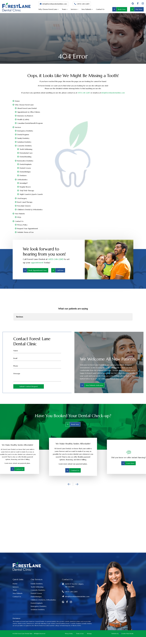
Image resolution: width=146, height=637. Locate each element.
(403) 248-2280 (81, 4)
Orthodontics (22, 179)
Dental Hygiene (23, 134)
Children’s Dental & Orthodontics (30, 209)
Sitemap (89, 633)
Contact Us (100, 9)
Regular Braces (25, 187)
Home (17, 101)
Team (64, 9)
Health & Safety (23, 119)
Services (74, 9)
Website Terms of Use (25, 232)
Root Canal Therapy (24, 202)
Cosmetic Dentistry (24, 146)
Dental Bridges (25, 172)
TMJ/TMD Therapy (27, 190)
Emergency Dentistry (25, 131)
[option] (73, 457)
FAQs (19, 217)
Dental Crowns (25, 168)
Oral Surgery (22, 198)
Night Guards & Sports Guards (31, 194)
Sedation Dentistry (24, 142)
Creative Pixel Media (127, 633)
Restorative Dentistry (25, 161)
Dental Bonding (25, 157)
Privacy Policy (22, 225)
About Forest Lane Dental (26, 108)
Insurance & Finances (25, 116)
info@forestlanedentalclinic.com (53, 4)
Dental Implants (26, 164)
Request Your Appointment (27, 228)
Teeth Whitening (26, 149)
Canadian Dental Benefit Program (30, 123)
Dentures (23, 175)
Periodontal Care (26, 153)
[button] (13, 322)
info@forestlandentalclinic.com (113, 93)
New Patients (86, 9)
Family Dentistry (23, 138)
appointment (37, 262)
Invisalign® (24, 183)
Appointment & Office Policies (28, 112)
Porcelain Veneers (24, 206)
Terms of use (80, 633)
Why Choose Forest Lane (47, 9)
